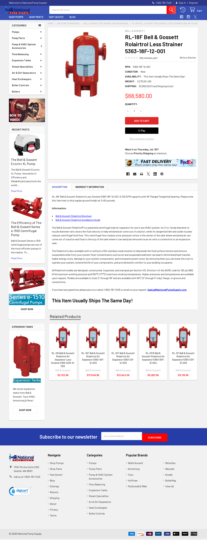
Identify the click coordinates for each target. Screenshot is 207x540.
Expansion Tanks (27, 63)
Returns (54, 493)
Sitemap (54, 487)
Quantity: (131, 106)
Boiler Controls (27, 88)
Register (193, 2)
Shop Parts (36, 19)
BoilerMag (170, 481)
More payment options (142, 139)
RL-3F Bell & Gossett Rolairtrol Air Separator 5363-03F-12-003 (183, 358)
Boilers (27, 94)
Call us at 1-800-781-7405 (27, 478)
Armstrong (134, 470)
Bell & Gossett (135, 464)
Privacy (54, 511)
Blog (73, 19)
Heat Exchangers (27, 82)
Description (59, 187)
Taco (130, 476)
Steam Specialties (27, 69)
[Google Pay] (142, 131)
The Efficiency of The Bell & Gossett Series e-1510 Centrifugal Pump (26, 232)
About (53, 505)
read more (16, 193)
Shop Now (27, 311)
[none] (85, 67)
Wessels (169, 470)
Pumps (27, 34)
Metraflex (170, 464)
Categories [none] (19, 28)
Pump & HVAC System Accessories (27, 49)
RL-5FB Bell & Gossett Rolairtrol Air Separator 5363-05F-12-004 (153, 358)
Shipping (54, 499)
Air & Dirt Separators (27, 75)
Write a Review (188, 60)
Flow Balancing (27, 57)
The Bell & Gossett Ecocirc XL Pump (24, 164)
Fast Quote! (56, 19)
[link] (20, 493)
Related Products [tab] (65, 317)
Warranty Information (89, 187)
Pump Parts (27, 40)
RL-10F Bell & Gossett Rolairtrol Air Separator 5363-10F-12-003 (93, 358)
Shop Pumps (16, 19)
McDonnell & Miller (137, 487)
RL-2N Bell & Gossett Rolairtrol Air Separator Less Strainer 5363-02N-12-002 (63, 360)
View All (169, 487)
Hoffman (133, 481)
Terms (53, 516)
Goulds (169, 476)
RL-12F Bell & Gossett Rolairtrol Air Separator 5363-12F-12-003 (123, 358)
